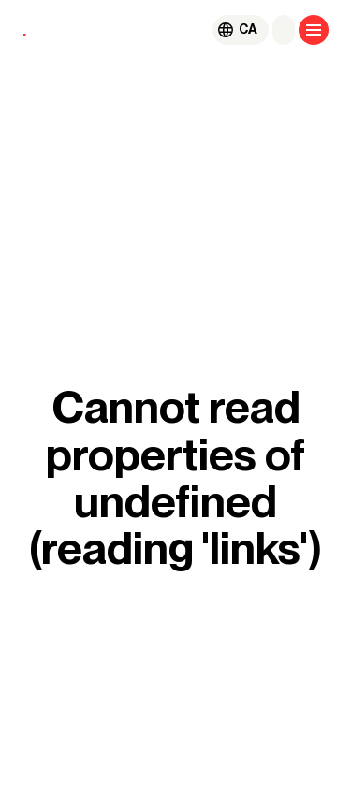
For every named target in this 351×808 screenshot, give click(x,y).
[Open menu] (314, 30)
